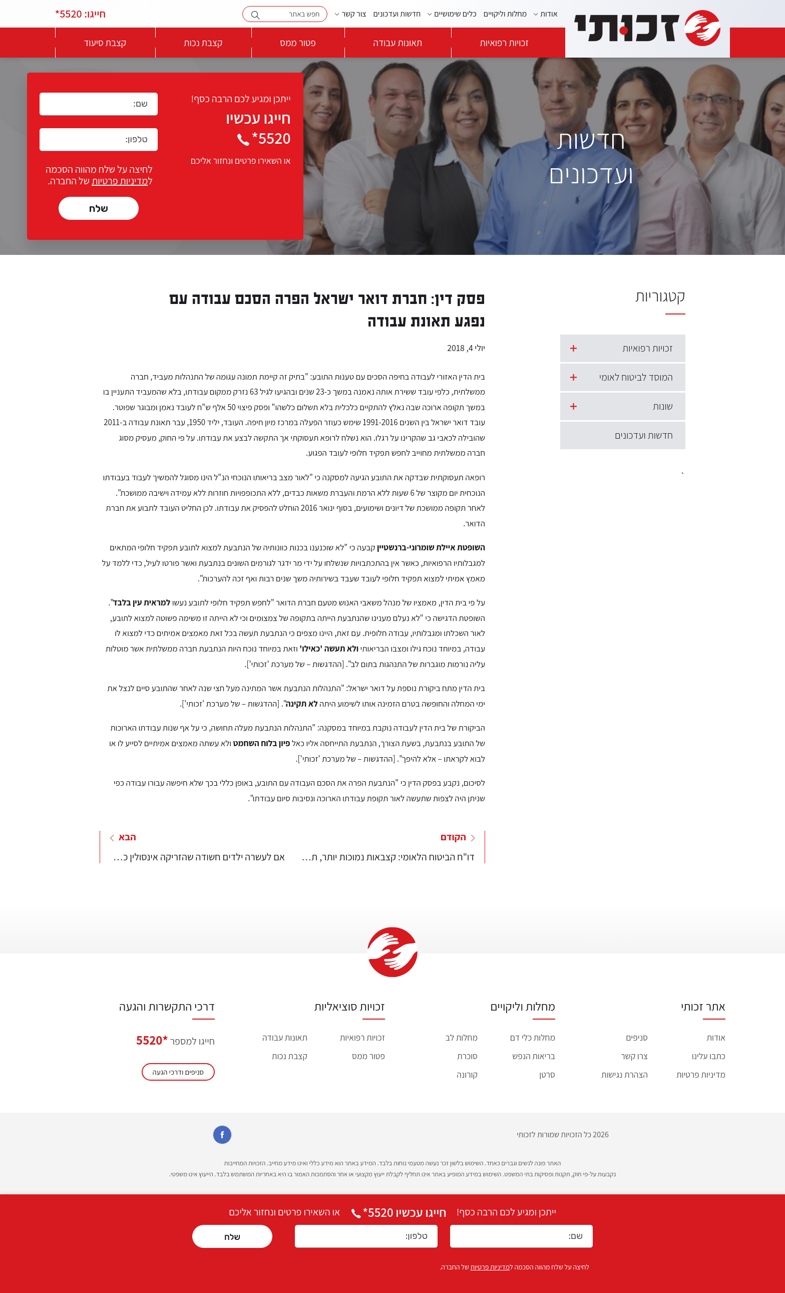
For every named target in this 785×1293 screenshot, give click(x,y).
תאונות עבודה (398, 43)
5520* (80, 14)
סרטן (547, 1074)
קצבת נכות (203, 43)
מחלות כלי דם (532, 1037)
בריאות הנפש (533, 1056)
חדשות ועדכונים (397, 14)
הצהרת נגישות (624, 1074)
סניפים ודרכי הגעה (178, 1072)
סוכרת (467, 1056)
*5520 (152, 1040)
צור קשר (353, 14)
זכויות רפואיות (504, 43)
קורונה (467, 1074)
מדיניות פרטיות (120, 180)
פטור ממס (298, 43)
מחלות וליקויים (505, 14)
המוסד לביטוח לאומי (616, 377)
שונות (616, 406)
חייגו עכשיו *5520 (398, 1212)
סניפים (637, 1037)
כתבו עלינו (708, 1056)
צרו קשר (634, 1056)
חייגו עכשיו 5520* (258, 127)
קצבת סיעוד (105, 43)
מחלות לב (462, 1037)
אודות (548, 14)
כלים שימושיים (455, 14)
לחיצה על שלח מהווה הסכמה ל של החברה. (99, 175)
